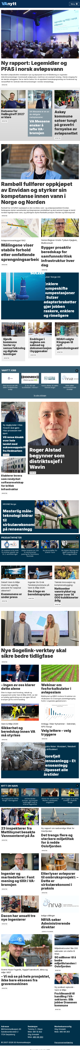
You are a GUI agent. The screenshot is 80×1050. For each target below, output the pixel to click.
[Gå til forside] (9, 4)
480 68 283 (38, 1037)
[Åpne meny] (74, 4)
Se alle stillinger (40, 395)
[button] (76, 370)
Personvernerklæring (63, 1043)
